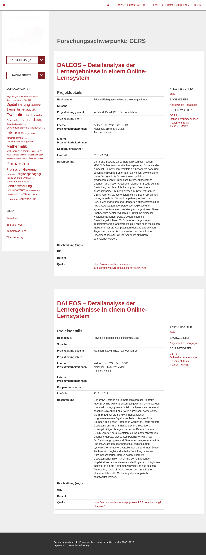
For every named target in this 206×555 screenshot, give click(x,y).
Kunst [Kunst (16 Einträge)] (24, 138)
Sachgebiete (28, 75)
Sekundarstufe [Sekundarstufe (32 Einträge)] (15, 190)
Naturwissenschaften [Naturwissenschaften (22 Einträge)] (33, 158)
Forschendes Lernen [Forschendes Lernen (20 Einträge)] (16, 120)
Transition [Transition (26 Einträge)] (12, 199)
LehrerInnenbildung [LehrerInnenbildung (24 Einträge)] (17, 141)
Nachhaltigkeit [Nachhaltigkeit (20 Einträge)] (36, 155)
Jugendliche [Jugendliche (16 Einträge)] (30, 133)
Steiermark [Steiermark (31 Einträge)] (30, 194)
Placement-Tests (179, 122)
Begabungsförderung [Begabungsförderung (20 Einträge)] (16, 96)
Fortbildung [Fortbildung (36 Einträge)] (34, 119)
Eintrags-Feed (14, 224)
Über (197, 5)
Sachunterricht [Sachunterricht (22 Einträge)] (13, 181)
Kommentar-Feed (16, 231)
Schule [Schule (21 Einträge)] (25, 181)
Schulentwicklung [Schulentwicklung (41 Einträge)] (19, 186)
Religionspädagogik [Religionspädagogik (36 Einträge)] (28, 174)
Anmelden (12, 218)
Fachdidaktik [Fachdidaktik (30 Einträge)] (34, 115)
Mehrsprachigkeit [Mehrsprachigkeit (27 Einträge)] (16, 151)
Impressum (59, 545)
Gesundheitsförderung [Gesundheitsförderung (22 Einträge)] (17, 127)
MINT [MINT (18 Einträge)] (39, 151)
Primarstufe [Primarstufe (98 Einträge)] (18, 163)
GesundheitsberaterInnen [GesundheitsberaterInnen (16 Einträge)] (16, 124)
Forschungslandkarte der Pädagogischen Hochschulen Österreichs (87, 542)
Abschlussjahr (28, 60)
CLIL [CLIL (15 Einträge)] (21, 100)
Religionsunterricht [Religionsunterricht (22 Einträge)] (16, 178)
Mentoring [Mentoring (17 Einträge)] (31, 151)
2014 (172, 94)
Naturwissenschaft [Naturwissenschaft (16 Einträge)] (13, 158)
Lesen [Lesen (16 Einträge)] (30, 142)
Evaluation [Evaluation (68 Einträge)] (16, 114)
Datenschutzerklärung (78, 545)
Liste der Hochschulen (171, 5)
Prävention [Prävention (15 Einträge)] (10, 174)
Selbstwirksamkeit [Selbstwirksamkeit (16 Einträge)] (33, 190)
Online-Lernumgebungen (184, 119)
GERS (173, 115)
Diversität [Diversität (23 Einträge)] (35, 105)
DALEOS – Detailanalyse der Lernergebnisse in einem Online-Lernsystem (102, 71)
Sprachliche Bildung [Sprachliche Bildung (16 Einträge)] (14, 195)
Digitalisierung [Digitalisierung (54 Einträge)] (18, 104)
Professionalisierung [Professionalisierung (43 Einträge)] (21, 169)
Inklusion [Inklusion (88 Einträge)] (15, 132)
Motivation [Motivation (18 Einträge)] (24, 155)
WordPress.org (14, 237)
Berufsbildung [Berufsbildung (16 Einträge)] (32, 96)
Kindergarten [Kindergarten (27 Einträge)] (14, 137)
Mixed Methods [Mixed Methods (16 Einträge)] (12, 155)
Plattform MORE (179, 126)
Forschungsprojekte (132, 5)
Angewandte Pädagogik (183, 104)
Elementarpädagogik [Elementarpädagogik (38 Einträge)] (20, 109)
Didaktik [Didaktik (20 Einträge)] (27, 100)
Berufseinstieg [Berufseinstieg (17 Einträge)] (12, 100)
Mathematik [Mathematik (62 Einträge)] (16, 146)
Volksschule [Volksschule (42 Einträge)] (27, 199)
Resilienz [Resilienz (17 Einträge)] (30, 178)
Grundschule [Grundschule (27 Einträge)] (37, 127)
